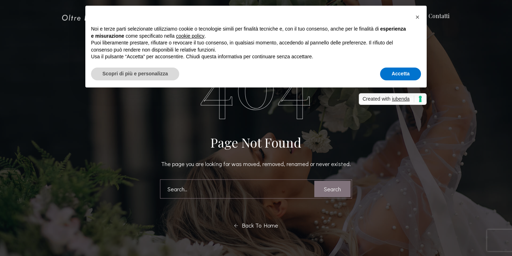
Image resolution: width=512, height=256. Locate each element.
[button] (417, 17)
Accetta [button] (400, 73)
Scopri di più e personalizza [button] (135, 73)
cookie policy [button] (190, 36)
